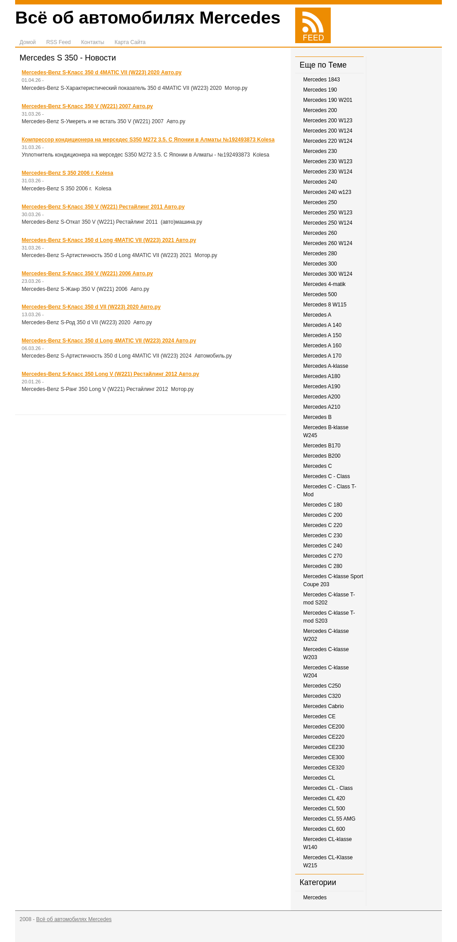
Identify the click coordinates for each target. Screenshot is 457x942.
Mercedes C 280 (322, 566)
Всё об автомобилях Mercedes (148, 17)
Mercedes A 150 (322, 335)
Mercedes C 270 (322, 556)
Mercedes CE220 (324, 737)
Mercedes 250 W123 (328, 212)
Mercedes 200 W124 (328, 131)
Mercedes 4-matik (324, 284)
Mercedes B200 (322, 456)
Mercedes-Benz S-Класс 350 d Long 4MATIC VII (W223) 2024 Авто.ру (109, 341)
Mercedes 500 (320, 294)
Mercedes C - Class (326, 476)
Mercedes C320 (322, 696)
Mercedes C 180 (322, 505)
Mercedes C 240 (322, 546)
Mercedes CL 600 (324, 829)
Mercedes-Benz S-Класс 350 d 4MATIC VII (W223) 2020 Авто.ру (102, 72)
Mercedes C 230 (322, 535)
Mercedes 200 (320, 110)
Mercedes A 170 (322, 356)
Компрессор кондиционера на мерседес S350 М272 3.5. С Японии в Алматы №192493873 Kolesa (148, 140)
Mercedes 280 (320, 253)
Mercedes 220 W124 (328, 141)
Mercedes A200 (321, 397)
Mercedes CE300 (324, 757)
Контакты (92, 42)
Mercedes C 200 (322, 515)
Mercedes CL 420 (324, 798)
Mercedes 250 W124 (328, 223)
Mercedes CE (319, 716)
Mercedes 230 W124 (328, 172)
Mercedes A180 (321, 376)
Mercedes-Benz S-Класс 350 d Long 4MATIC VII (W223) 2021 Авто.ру (109, 240)
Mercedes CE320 (324, 768)
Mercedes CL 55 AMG (329, 819)
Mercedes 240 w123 (327, 192)
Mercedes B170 (322, 446)
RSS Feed (58, 42)
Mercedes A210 (321, 407)
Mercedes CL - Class (328, 788)
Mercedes (315, 897)
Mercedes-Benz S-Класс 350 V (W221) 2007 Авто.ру (87, 106)
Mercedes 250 (320, 202)
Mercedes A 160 (322, 345)
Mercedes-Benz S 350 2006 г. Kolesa (67, 173)
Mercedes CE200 (324, 727)
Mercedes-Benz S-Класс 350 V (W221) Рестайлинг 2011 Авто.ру (103, 207)
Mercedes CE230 (324, 747)
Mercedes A (317, 315)
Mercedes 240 (320, 182)
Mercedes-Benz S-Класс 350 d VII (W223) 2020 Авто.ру (91, 307)
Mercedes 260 (320, 233)
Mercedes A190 (321, 386)
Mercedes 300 (320, 264)
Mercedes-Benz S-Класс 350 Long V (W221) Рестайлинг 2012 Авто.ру (110, 374)
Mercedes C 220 (322, 525)
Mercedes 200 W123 (328, 120)
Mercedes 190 (320, 90)
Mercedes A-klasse (325, 366)
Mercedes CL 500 (324, 808)
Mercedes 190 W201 (328, 100)
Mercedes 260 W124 (328, 243)
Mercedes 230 (320, 151)
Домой (28, 42)
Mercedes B (317, 417)
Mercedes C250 (322, 686)
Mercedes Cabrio (323, 706)
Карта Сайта (130, 42)
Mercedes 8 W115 (324, 305)
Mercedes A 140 (322, 325)
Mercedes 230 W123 (328, 161)
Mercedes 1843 (321, 79)
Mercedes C (317, 466)
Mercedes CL (319, 778)
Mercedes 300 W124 (328, 274)
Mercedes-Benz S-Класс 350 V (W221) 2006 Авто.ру (87, 273)
